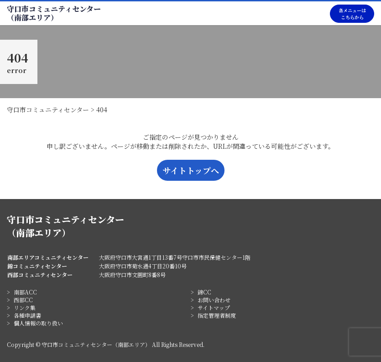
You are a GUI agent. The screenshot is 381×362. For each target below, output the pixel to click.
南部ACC (25, 292)
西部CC (23, 300)
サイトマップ (214, 307)
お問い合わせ (214, 300)
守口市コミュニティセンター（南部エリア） (54, 13)
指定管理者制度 (217, 315)
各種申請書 (27, 315)
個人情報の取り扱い (38, 323)
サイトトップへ (190, 170)
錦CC (204, 292)
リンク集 (25, 307)
